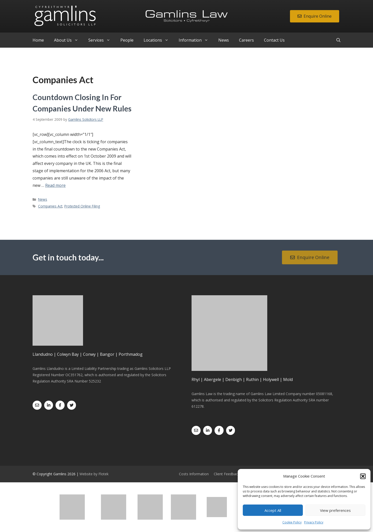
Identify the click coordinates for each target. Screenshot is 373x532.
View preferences (335, 510)
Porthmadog (131, 354)
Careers (246, 40)
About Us (68, 40)
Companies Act (50, 206)
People (127, 40)
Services (101, 40)
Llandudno (43, 354)
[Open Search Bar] (338, 40)
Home (38, 40)
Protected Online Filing (82, 206)
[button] (362, 476)
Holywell (271, 379)
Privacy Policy (313, 522)
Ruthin (252, 379)
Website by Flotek (94, 473)
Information (196, 40)
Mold (288, 379)
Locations (159, 40)
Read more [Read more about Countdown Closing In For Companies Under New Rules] (55, 185)
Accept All (272, 510)
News (223, 40)
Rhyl (196, 379)
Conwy (89, 354)
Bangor (107, 354)
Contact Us (274, 40)
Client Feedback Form (231, 473)
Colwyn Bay (68, 354)
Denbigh (233, 379)
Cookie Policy (292, 522)
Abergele (212, 379)
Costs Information (194, 473)
